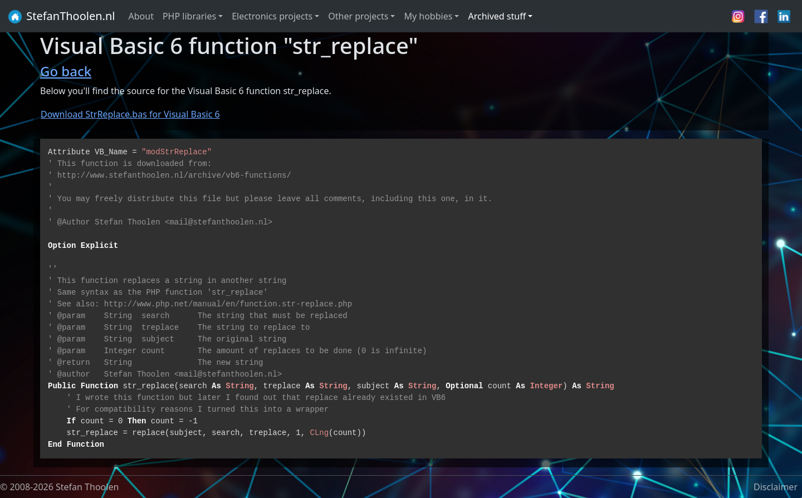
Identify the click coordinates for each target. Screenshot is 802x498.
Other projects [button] (358, 16)
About (141, 16)
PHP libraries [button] (189, 16)
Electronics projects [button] (272, 16)
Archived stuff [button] (497, 16)
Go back (65, 71)
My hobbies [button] (428, 16)
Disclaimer (776, 487)
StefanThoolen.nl (61, 16)
